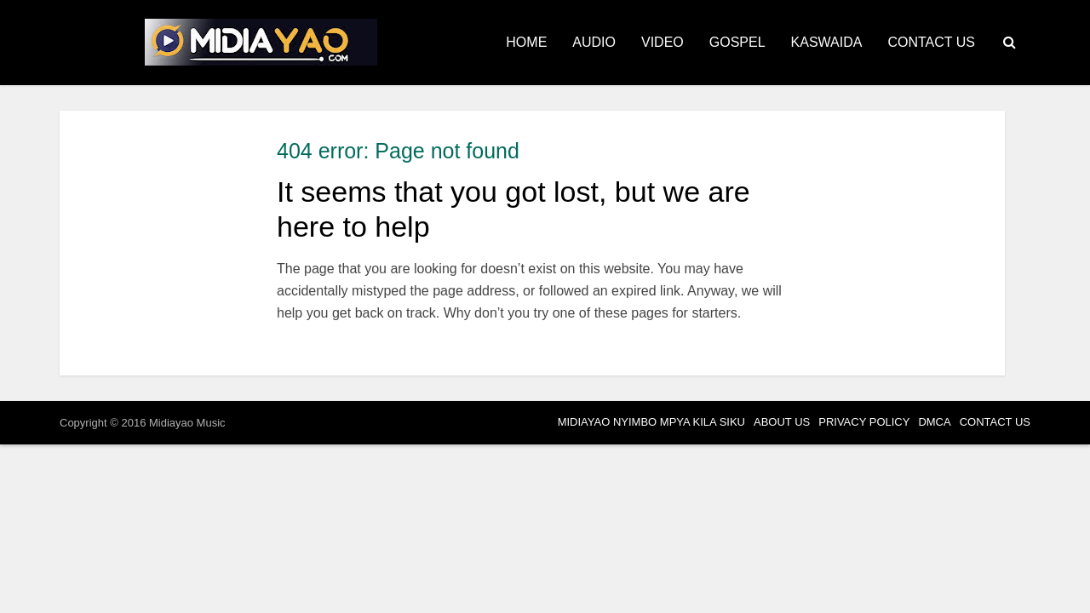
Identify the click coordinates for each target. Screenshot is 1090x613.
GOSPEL (737, 42)
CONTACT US (931, 42)
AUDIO (594, 42)
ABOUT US (782, 421)
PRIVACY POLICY (863, 421)
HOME (526, 42)
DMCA (934, 421)
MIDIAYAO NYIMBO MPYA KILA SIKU (651, 421)
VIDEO (662, 42)
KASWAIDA (827, 42)
